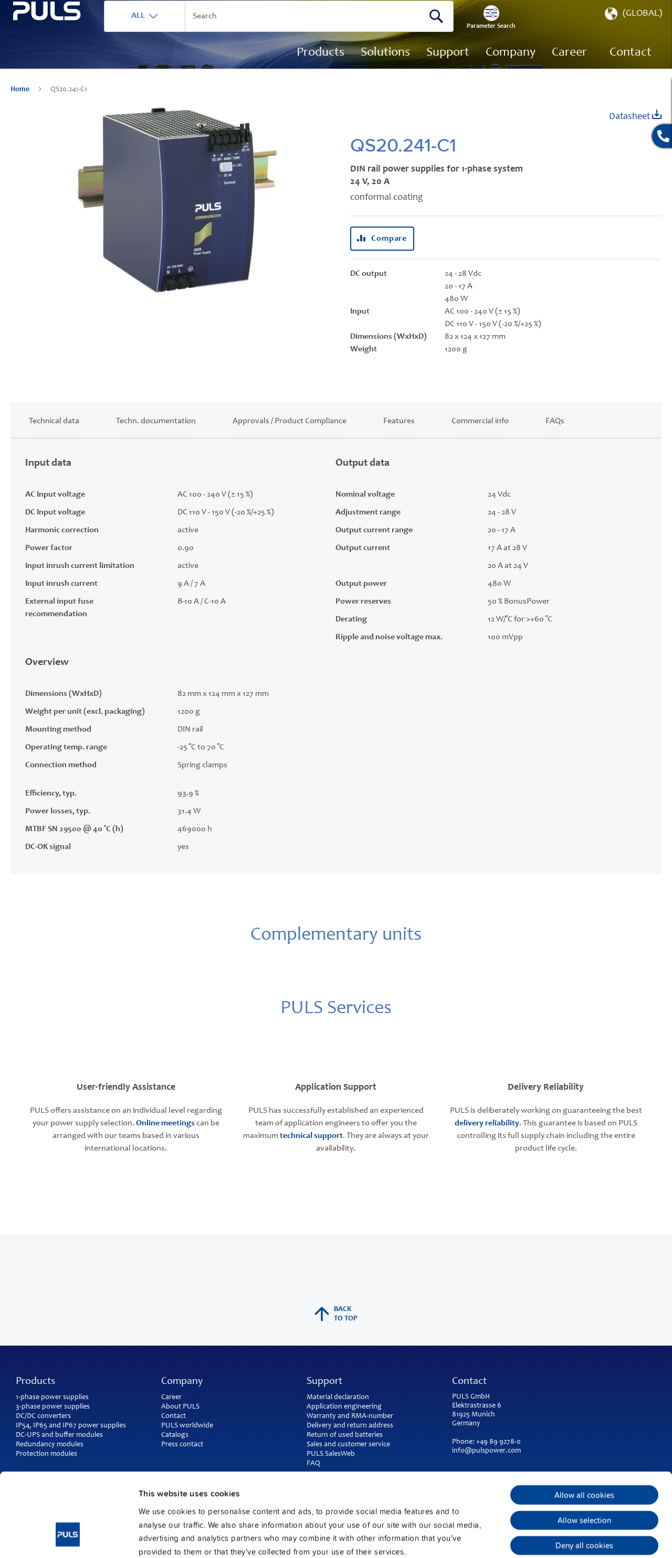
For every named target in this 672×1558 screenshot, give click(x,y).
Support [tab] (324, 1382)
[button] (632, 31)
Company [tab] (182, 1382)
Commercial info (480, 436)
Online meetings (165, 1138)
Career (171, 1397)
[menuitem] (569, 68)
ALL (177, 31)
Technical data (54, 436)
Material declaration (338, 1397)
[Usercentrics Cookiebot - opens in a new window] (68, 1537)
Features (399, 436)
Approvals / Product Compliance (289, 436)
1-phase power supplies (52, 1397)
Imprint (153, 1492)
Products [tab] (35, 1382)
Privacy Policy (201, 1492)
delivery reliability (487, 1138)
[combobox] (317, 31)
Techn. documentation (156, 436)
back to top (336, 1314)
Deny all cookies (584, 1473)
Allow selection (584, 1448)
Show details (546, 1537)
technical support (311, 1151)
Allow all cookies (584, 1422)
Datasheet (635, 131)
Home (20, 105)
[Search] (475, 31)
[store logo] (66, 58)
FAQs (554, 436)
